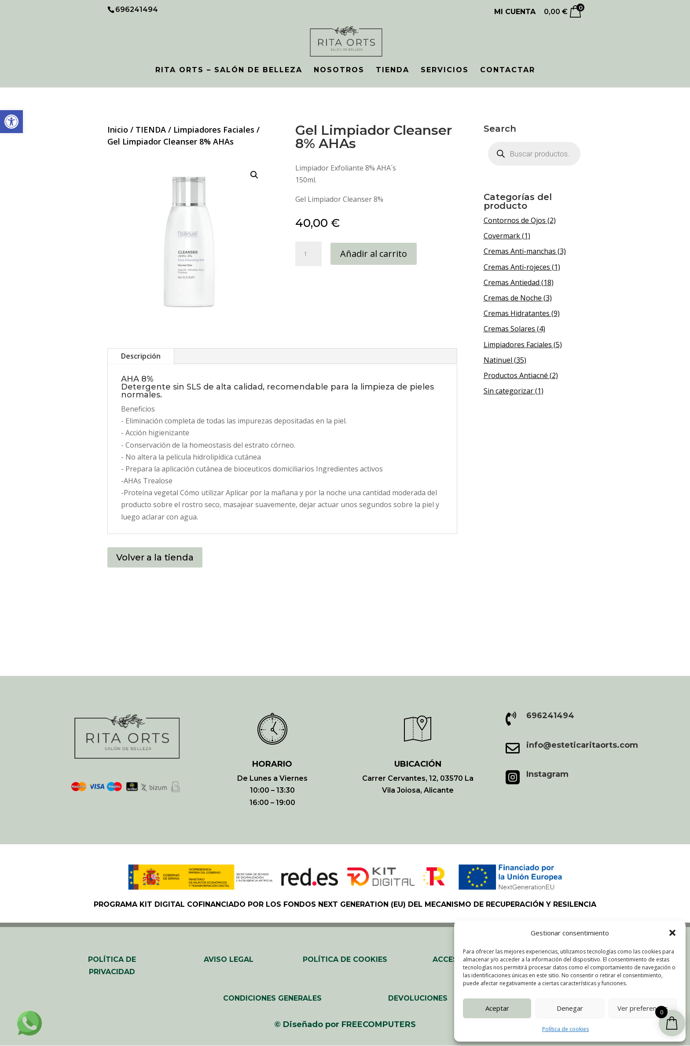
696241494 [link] (550, 715)
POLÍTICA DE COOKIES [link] (345, 959)
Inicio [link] (117, 129)
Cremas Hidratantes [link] (517, 313)
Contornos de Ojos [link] (515, 220)
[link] (11, 121)
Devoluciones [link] (418, 998)
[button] (672, 932)
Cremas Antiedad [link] (512, 282)
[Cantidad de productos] (308, 253)
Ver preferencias (642, 1008)
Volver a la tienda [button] (155, 557)
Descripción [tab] (141, 356)
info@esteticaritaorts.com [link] (582, 745)
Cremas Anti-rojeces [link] (517, 267)
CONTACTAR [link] (507, 70)
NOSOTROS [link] (339, 70)
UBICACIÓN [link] (417, 764)
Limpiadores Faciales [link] (213, 129)
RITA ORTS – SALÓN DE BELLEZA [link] (228, 70)
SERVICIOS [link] (445, 70)
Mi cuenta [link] (515, 12)
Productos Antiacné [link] (516, 375)
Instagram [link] (547, 774)
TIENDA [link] (392, 70)
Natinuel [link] (498, 360)
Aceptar (497, 1008)
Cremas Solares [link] (509, 329)
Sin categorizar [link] (508, 391)
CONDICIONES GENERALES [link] (272, 998)
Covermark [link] (502, 236)
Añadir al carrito (373, 254)
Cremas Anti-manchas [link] (520, 251)
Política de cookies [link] (565, 1029)
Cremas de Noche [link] (513, 298)
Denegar (570, 1008)
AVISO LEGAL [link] (228, 959)
